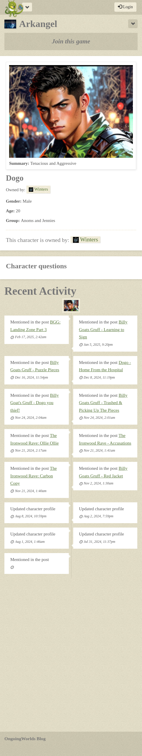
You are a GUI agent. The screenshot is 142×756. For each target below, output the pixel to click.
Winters (38, 189)
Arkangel (30, 23)
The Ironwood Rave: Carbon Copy (33, 476)
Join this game (71, 41)
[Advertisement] (71, 655)
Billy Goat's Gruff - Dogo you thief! (34, 403)
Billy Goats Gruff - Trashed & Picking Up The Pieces (103, 403)
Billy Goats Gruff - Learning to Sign (103, 329)
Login (125, 6)
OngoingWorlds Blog (25, 738)
